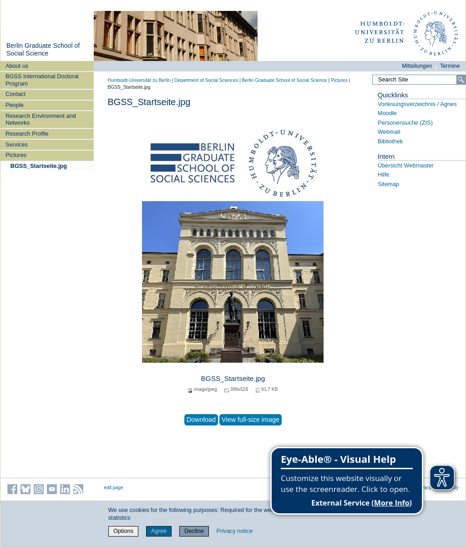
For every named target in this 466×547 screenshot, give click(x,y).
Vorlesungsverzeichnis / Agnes (417, 104)
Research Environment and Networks (40, 119)
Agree (159, 530)
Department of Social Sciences (206, 80)
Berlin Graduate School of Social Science (43, 49)
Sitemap (388, 184)
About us (17, 65)
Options (123, 530)
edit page (113, 487)
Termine (450, 66)
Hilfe (384, 174)
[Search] (461, 80)
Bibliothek (390, 141)
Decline (194, 530)
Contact (15, 94)
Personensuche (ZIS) (405, 122)
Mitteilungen (417, 66)
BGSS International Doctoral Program (42, 79)
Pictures (15, 155)
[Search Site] (418, 80)
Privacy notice (235, 530)
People (14, 104)
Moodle (387, 113)
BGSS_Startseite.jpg (38, 165)
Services (16, 144)
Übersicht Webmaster (406, 165)
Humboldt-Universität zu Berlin (139, 80)
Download (201, 419)
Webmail (389, 131)
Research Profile (27, 133)
